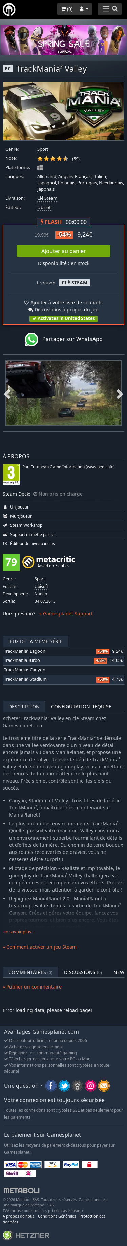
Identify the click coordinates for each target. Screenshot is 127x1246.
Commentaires (30, 972)
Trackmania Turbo (22, 660)
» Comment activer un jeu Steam (40, 947)
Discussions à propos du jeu (63, 309)
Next (120, 393)
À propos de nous (18, 1216)
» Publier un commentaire (32, 986)
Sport (42, 149)
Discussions (83, 972)
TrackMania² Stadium (25, 679)
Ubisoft (44, 207)
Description (24, 706)
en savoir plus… (19, 932)
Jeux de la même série (35, 641)
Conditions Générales (57, 1216)
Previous (7, 393)
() (66, 9)
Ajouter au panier (63, 251)
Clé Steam (47, 198)
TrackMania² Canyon (24, 670)
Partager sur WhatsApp (64, 339)
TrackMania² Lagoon (24, 651)
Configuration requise (81, 706)
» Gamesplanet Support (66, 613)
